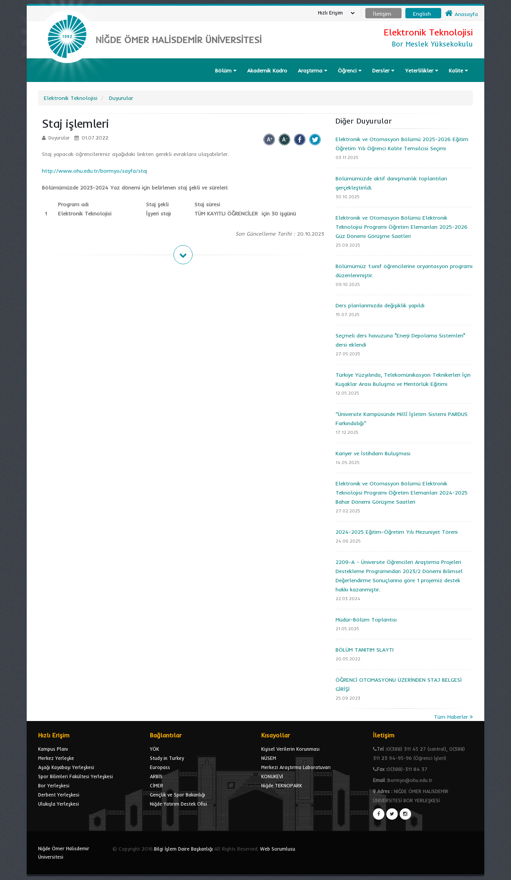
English (422, 13)
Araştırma (312, 70)
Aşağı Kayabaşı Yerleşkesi (66, 767)
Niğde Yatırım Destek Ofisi (178, 804)
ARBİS (156, 776)
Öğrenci (350, 70)
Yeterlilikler (421, 70)
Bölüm (225, 70)
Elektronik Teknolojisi (70, 98)
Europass (160, 767)
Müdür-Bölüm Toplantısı (366, 619)
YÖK (154, 749)
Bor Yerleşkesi (53, 785)
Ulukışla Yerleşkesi (58, 804)
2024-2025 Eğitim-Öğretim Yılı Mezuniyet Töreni (397, 531)
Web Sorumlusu (277, 849)
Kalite (458, 70)
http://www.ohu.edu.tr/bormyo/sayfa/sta (94, 170)
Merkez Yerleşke (56, 758)
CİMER (156, 785)
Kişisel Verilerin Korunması (290, 749)
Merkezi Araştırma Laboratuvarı (296, 767)
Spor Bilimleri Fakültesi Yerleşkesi (75, 776)
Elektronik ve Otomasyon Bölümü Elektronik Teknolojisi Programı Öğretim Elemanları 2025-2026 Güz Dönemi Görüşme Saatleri (402, 226)
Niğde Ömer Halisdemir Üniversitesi (63, 852)
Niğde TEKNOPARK (281, 785)
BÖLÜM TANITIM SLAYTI (365, 649)
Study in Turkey (167, 758)
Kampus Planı (53, 749)
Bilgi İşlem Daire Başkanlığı (183, 849)
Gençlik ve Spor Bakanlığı (177, 795)
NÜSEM (268, 758)
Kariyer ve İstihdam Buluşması (373, 453)
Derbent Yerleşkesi (58, 795)
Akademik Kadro (267, 70)
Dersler (383, 70)
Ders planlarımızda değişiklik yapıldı (380, 305)
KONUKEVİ (272, 776)
